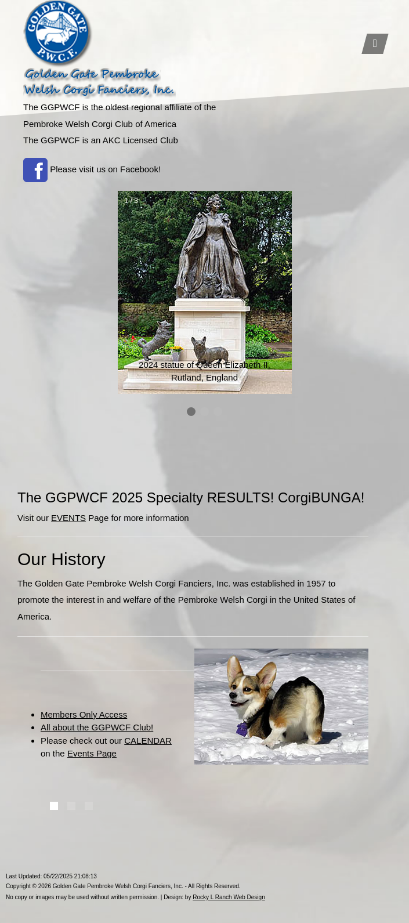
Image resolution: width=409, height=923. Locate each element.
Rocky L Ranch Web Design (229, 897)
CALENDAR (148, 740)
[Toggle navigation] (374, 44)
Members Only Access (84, 714)
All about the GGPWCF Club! (97, 727)
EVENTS (68, 518)
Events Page (92, 753)
